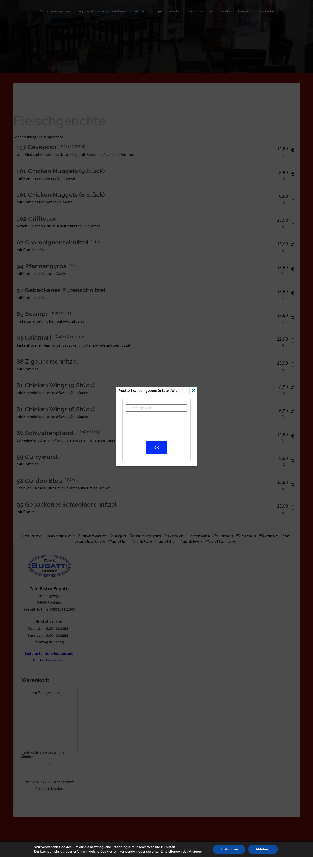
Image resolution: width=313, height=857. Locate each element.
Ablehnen (262, 849)
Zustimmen (229, 849)
